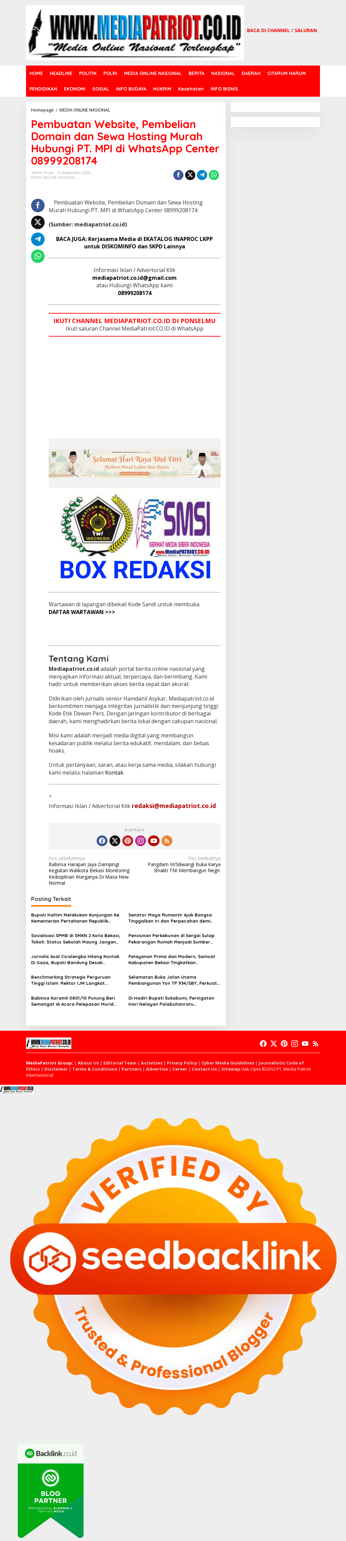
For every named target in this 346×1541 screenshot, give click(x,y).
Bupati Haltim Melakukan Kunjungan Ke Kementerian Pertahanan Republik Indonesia (75, 918)
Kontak (114, 772)
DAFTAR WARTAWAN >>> (82, 612)
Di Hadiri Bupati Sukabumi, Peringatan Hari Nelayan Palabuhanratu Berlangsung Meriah (171, 1001)
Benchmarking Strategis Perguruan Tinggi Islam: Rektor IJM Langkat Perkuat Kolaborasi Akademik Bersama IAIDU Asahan (75, 980)
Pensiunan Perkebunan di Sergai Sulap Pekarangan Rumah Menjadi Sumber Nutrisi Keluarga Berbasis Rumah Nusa (172, 939)
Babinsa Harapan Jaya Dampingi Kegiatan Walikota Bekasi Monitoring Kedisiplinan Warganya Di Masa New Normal (90, 870)
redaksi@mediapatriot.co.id (174, 806)
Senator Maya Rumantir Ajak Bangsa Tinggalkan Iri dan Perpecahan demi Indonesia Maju (170, 918)
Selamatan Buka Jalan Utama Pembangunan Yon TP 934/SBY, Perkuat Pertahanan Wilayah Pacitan (172, 980)
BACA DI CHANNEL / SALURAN (282, 30)
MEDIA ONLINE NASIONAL (53, 177)
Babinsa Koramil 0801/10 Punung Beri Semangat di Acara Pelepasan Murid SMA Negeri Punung (73, 1001)
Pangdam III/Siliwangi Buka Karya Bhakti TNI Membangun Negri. (179, 864)
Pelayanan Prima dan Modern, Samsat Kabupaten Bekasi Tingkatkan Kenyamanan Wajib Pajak (171, 959)
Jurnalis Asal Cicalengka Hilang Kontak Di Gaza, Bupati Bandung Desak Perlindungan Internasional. (75, 959)
